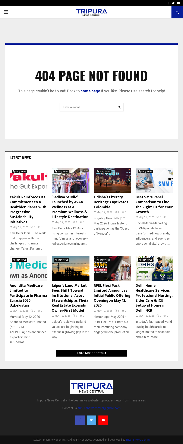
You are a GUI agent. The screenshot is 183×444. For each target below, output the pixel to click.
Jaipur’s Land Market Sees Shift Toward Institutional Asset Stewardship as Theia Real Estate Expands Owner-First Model (70, 298)
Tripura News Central (138, 439)
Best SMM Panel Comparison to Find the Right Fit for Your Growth (154, 204)
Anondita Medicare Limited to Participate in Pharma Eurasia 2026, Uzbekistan (28, 296)
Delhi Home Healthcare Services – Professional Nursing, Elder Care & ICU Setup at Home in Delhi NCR (154, 298)
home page (90, 91)
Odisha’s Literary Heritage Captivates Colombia (111, 202)
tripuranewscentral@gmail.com (99, 408)
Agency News (19, 171)
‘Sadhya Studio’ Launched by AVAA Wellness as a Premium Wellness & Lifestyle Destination (70, 207)
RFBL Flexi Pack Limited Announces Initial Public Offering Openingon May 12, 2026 (112, 296)
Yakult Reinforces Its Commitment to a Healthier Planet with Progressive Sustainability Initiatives (28, 209)
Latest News (20, 157)
